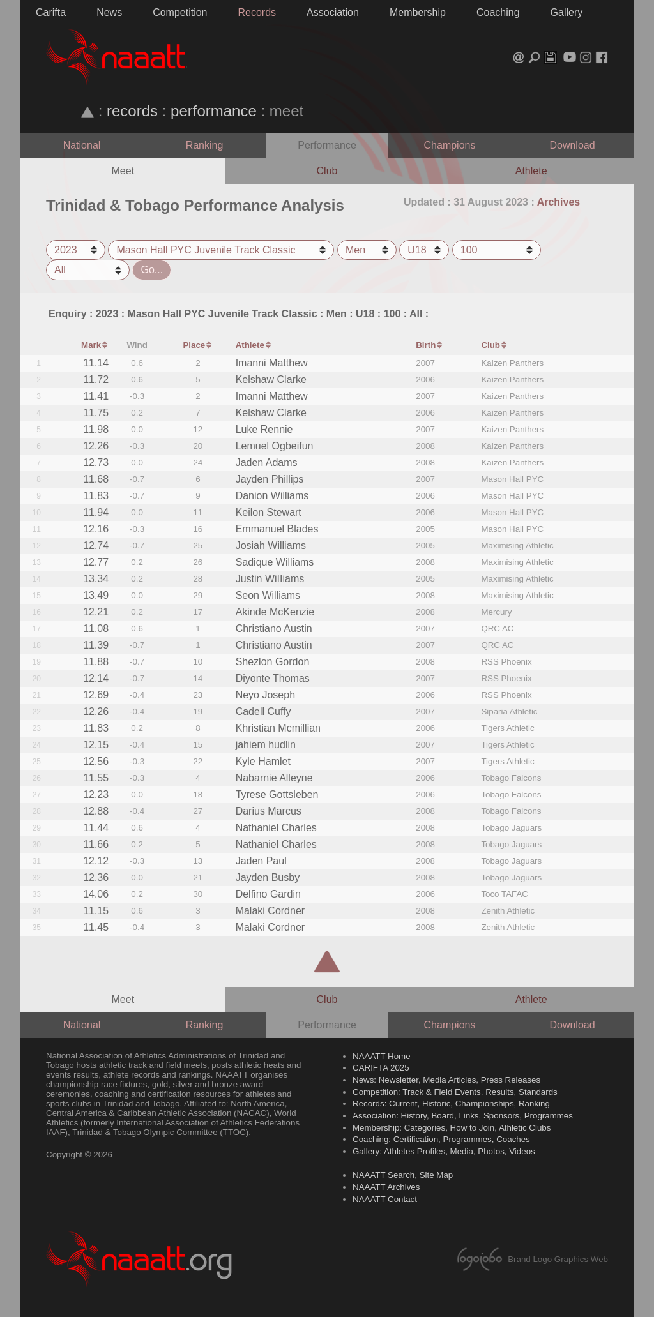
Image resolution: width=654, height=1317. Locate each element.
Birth (426, 345)
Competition (180, 12)
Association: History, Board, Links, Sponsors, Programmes (463, 1115)
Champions (450, 145)
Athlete (531, 170)
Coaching (498, 12)
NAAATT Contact (385, 1199)
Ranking (205, 145)
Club (327, 170)
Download (572, 145)
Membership (418, 12)
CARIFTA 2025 (381, 1067)
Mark (91, 345)
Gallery (567, 12)
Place (194, 345)
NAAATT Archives (386, 1187)
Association (333, 12)
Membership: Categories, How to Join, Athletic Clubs (452, 1128)
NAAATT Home (382, 1056)
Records (257, 12)
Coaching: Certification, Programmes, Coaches (441, 1139)
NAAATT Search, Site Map (403, 1175)
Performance (327, 145)
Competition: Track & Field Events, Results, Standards (455, 1092)
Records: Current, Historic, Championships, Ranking (451, 1103)
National (82, 145)
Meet (123, 170)
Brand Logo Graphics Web (531, 1259)
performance (214, 110)
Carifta (51, 12)
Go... (152, 269)
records (132, 110)
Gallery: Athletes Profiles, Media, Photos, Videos (444, 1151)
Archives (559, 202)
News (109, 12)
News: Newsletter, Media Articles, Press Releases (446, 1080)
